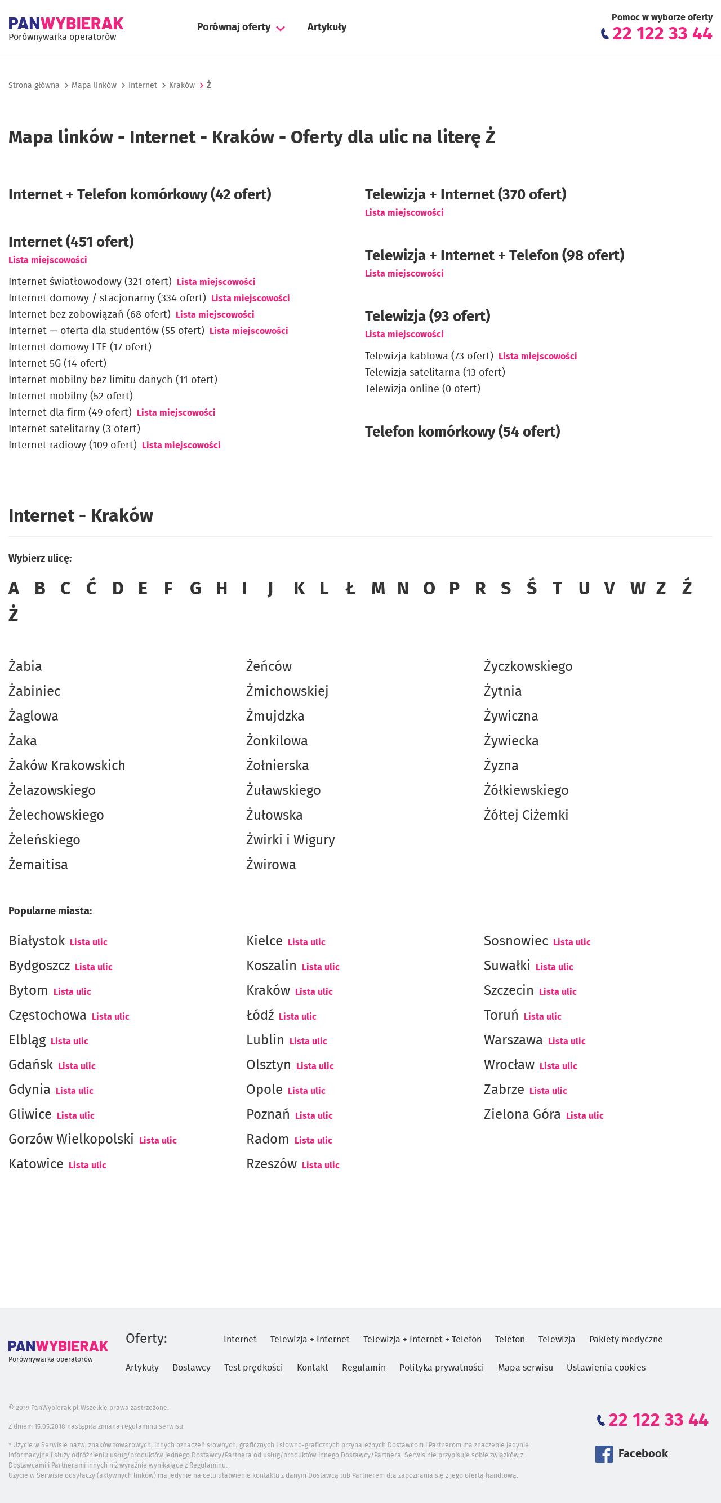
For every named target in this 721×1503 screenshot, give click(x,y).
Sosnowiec (516, 941)
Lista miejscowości (47, 260)
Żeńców (269, 667)
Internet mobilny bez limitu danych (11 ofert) (112, 380)
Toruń (501, 1015)
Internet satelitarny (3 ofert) (74, 429)
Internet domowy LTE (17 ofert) (80, 348)
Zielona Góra (522, 1115)
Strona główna (34, 86)
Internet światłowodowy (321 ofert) (90, 282)
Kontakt (312, 1367)
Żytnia (503, 692)
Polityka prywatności (441, 1367)
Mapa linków (94, 86)
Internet (142, 86)
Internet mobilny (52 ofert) (70, 397)
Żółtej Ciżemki (526, 815)
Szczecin (509, 991)
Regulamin (364, 1367)
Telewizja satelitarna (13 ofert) (435, 373)
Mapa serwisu (525, 1367)
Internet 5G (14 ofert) (57, 364)
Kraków (268, 991)
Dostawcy (191, 1367)
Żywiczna (511, 716)
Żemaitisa (38, 865)
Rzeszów (271, 1164)
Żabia (25, 667)
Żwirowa (271, 865)
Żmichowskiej (287, 692)
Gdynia (29, 1090)
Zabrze (504, 1090)
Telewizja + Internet (310, 1339)
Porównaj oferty (233, 28)
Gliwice (30, 1115)
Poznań (268, 1115)
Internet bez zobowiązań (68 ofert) (89, 315)
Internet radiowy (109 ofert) (72, 446)
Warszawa (513, 1040)
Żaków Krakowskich (67, 766)
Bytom (28, 991)
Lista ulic (89, 942)
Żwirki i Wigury (290, 840)
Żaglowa (33, 716)
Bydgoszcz (39, 966)
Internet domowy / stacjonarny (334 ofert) (107, 299)
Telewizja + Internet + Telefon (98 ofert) (494, 255)
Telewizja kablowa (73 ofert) (429, 357)
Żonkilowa (277, 741)
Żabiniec (34, 692)
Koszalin (271, 966)
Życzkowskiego (528, 667)
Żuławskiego (283, 791)
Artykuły (327, 28)
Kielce (264, 941)
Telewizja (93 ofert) (427, 316)
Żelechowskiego (56, 815)
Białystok (36, 941)
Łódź (260, 1015)
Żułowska (274, 815)
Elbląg (27, 1040)
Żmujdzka (275, 716)
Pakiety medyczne (626, 1339)
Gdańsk (30, 1065)
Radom (268, 1139)
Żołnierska (277, 766)
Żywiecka (511, 741)
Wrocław (509, 1065)
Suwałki (507, 966)
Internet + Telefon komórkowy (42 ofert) (139, 195)
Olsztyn (268, 1065)
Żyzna (501, 766)
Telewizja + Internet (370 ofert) (465, 195)
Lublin (265, 1040)
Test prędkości (253, 1367)
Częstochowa (47, 1015)
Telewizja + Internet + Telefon (422, 1339)
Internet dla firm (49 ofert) (70, 413)
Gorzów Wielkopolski (71, 1139)
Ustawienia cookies (606, 1367)
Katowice (36, 1164)
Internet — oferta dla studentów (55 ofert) (106, 331)
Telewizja (557, 1339)
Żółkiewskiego (526, 791)
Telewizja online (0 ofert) (422, 389)
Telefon (510, 1339)
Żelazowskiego (52, 791)
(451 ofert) (70, 242)
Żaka (22, 741)
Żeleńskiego (44, 840)
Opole (264, 1090)
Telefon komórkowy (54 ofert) (462, 432)
